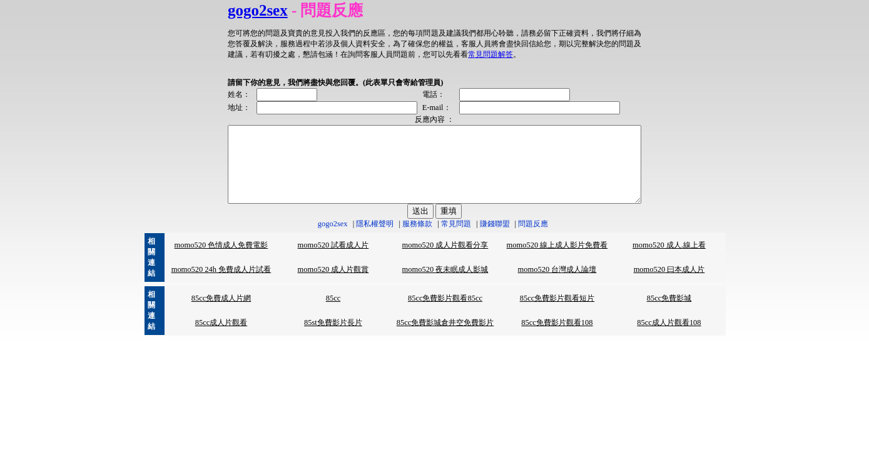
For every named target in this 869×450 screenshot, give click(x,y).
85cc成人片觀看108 (669, 337)
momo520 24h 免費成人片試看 (221, 284)
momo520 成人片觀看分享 (445, 260)
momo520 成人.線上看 (669, 260)
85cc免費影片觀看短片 (557, 313)
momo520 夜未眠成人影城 (445, 284)
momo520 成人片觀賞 (333, 284)
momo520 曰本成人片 (669, 284)
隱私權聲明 (375, 238)
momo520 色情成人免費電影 (221, 260)
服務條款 (417, 238)
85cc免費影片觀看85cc (445, 313)
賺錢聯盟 (495, 238)
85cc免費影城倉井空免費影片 (445, 337)
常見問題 (456, 238)
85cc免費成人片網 (221, 313)
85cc (333, 313)
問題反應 (533, 238)
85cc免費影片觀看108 (556, 337)
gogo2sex (233, 10)
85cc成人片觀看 (221, 337)
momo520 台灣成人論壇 (557, 284)
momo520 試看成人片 (333, 260)
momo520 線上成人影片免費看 (557, 260)
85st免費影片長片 (333, 337)
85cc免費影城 (669, 313)
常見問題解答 (382, 54)
